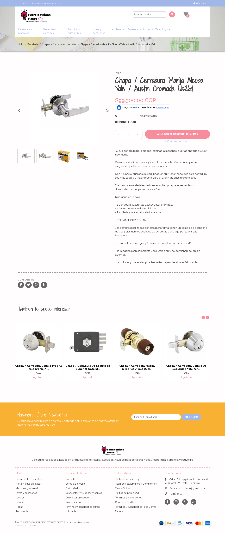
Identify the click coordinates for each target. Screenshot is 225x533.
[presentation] (19, 112)
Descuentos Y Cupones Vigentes (83, 493)
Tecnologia (161, 29)
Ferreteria (133, 29)
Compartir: (26, 279)
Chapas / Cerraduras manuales (59, 44)
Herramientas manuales (25, 31)
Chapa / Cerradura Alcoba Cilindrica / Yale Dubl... (137, 367)
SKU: (118, 116)
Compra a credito (75, 483)
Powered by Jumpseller (26, 525)
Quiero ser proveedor (77, 497)
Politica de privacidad (127, 493)
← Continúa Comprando (177, 141)
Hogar (146, 29)
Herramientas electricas (50, 31)
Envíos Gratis (72, 488)
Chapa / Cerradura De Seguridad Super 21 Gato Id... (88, 367)
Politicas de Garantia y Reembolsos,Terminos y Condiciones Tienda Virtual (136, 484)
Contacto (70, 479)
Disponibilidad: (126, 122)
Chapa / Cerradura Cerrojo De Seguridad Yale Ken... (186, 367)
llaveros (120, 29)
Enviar (191, 417)
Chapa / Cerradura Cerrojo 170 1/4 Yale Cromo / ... (38, 367)
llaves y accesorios (99, 31)
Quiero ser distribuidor (77, 502)
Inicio (20, 44)
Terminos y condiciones (128, 497)
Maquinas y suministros (74, 31)
